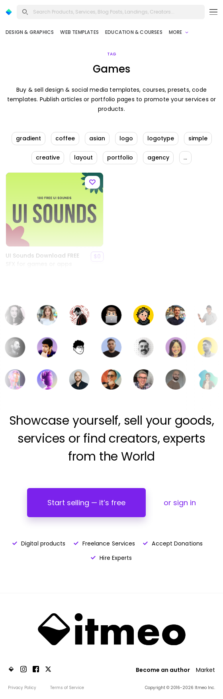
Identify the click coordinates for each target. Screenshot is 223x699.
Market (205, 670)
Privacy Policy (22, 688)
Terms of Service (67, 688)
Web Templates (79, 32)
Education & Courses (133, 32)
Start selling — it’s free (86, 503)
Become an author (163, 670)
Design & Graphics (30, 32)
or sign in (180, 503)
